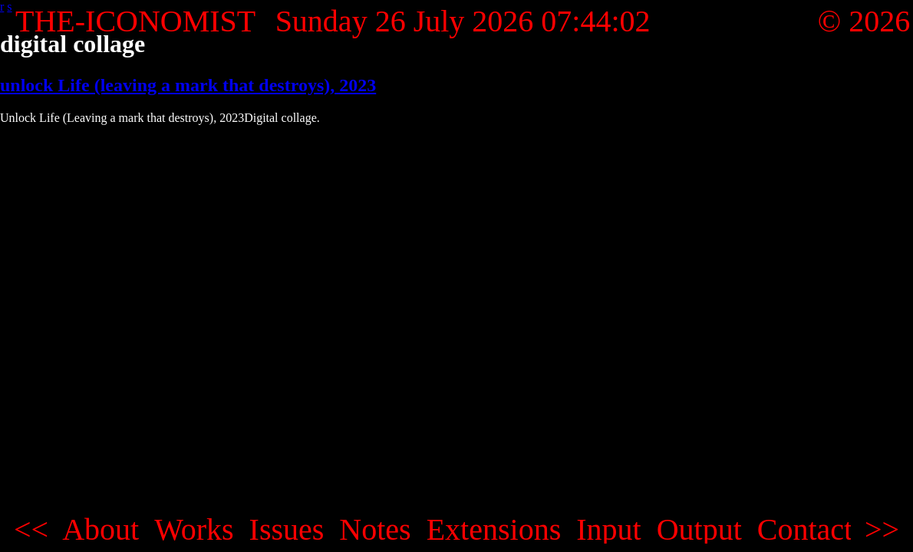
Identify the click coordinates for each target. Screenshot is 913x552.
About (100, 530)
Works (193, 530)
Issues (287, 530)
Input (608, 530)
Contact (804, 530)
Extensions (494, 530)
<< (31, 529)
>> (882, 529)
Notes (374, 530)
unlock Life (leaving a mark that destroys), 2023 (188, 85)
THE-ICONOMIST (135, 21)
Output (699, 530)
